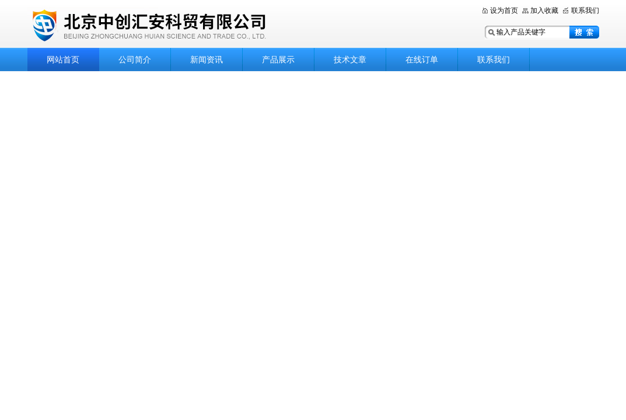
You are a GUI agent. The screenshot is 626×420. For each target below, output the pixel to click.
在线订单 (421, 59)
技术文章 (350, 59)
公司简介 (134, 59)
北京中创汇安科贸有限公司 (173, 24)
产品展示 (278, 59)
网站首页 (63, 59)
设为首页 (504, 10)
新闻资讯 (206, 59)
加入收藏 (544, 10)
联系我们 (585, 10)
